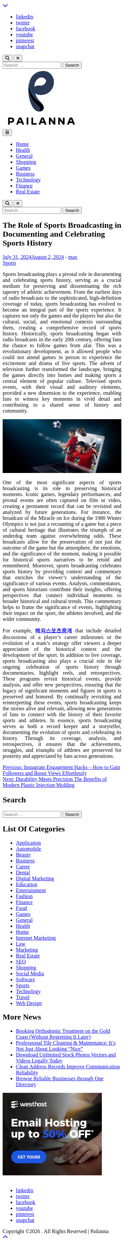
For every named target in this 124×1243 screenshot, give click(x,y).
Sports (9, 263)
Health (23, 150)
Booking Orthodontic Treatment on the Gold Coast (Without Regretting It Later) (63, 1034)
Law (20, 944)
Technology (28, 180)
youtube (24, 34)
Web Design (29, 1003)
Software (25, 979)
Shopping (26, 162)
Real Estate (28, 191)
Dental (23, 872)
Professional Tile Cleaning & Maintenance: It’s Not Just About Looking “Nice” (66, 1046)
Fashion (24, 896)
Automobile (28, 849)
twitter (23, 22)
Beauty (23, 854)
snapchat (25, 46)
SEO (21, 961)
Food (21, 908)
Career (23, 866)
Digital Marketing (35, 878)
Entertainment (31, 890)
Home (22, 144)
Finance (24, 185)
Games (23, 168)
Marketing (27, 950)
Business (25, 174)
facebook (25, 28)
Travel (22, 997)
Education (26, 884)
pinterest (25, 40)
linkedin (24, 16)
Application (28, 843)
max (72, 257)
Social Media (30, 973)
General (24, 156)
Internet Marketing (36, 938)
